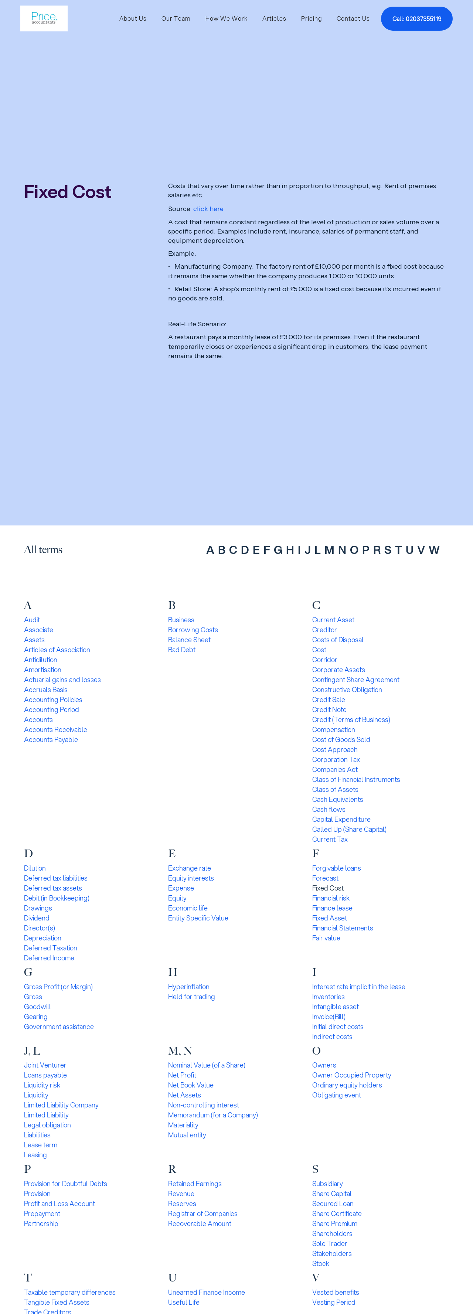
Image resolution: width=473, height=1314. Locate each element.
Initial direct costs (338, 1026)
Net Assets (184, 1095)
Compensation (333, 729)
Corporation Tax (336, 759)
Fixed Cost (328, 888)
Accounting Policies (53, 699)
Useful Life (184, 1302)
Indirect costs (332, 1036)
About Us (133, 18)
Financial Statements (342, 928)
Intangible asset (335, 1006)
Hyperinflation (189, 986)
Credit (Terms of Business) (351, 719)
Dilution (35, 868)
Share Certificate (337, 1213)
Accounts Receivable (55, 729)
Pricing (311, 18)
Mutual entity (187, 1135)
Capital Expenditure (341, 819)
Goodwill (37, 1006)
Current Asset (333, 619)
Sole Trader (329, 1243)
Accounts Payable (51, 739)
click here (208, 209)
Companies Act (335, 769)
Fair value (326, 938)
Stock (320, 1263)
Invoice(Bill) (329, 1016)
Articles (274, 18)
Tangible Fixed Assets (56, 1302)
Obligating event (336, 1095)
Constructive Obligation (347, 689)
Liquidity (36, 1095)
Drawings (38, 908)
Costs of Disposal (338, 639)
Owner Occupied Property (351, 1075)
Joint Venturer (45, 1065)
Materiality (183, 1125)
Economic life (188, 908)
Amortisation (42, 669)
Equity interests (191, 878)
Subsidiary (327, 1183)
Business (181, 619)
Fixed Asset (329, 918)
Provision (37, 1193)
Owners (324, 1065)
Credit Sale (328, 699)
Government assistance (59, 1026)
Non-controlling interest (203, 1105)
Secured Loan (333, 1203)
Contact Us (353, 18)
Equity (177, 898)
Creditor (324, 629)
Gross (33, 996)
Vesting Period (333, 1302)
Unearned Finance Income (206, 1292)
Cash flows (329, 809)
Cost (319, 649)
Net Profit (182, 1075)
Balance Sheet (189, 639)
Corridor (324, 659)
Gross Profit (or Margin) (58, 986)
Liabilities (37, 1135)
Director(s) (39, 928)
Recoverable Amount (199, 1223)
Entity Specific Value (198, 918)
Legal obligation (47, 1125)
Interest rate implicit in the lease (358, 986)
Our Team (176, 18)
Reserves (182, 1203)
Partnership (41, 1223)
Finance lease (332, 908)
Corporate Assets (338, 669)
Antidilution (40, 659)
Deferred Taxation (50, 948)
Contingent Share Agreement (355, 679)
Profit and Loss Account (59, 1203)
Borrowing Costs (193, 629)
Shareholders (332, 1233)
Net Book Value (191, 1085)
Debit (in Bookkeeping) (56, 898)
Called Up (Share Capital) (349, 829)
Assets (34, 639)
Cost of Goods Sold (341, 739)
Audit (32, 619)
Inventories (328, 996)
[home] (44, 18)
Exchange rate (189, 868)
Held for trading (191, 996)
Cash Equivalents (337, 799)
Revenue (181, 1193)
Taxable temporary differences (70, 1292)
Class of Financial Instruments (356, 779)
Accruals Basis (46, 689)
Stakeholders (332, 1253)
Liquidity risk (42, 1085)
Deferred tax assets (53, 888)
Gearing (36, 1016)
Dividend (37, 918)
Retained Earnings (195, 1183)
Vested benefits (335, 1292)
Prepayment (42, 1213)
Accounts (38, 719)
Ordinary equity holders (347, 1085)
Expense (181, 888)
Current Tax (330, 839)
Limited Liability (46, 1115)
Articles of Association (57, 649)
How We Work (226, 18)
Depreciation (42, 938)
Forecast (325, 878)
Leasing (35, 1155)
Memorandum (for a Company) (213, 1115)
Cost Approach (335, 749)
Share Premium (334, 1223)
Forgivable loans (336, 868)
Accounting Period (51, 709)
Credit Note (329, 709)
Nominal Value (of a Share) (206, 1065)
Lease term (40, 1145)
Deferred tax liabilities (56, 878)
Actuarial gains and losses (62, 679)
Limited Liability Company (61, 1105)
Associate (38, 629)
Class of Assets (335, 789)
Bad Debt (181, 649)
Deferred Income (49, 958)
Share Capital (332, 1193)
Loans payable (45, 1075)
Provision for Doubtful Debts (65, 1183)
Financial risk (331, 898)
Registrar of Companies (203, 1213)
